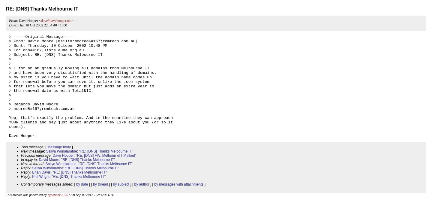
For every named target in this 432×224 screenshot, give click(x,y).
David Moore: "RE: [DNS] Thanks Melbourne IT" (77, 180)
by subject (121, 205)
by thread (100, 205)
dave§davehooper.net (56, 21)
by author (141, 205)
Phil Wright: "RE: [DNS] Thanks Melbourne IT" (69, 197)
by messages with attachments (178, 205)
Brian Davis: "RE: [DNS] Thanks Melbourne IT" (69, 193)
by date (82, 205)
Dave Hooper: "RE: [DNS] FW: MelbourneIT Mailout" (94, 176)
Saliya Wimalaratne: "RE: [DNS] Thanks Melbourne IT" (89, 172)
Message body (59, 168)
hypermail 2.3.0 (57, 215)
